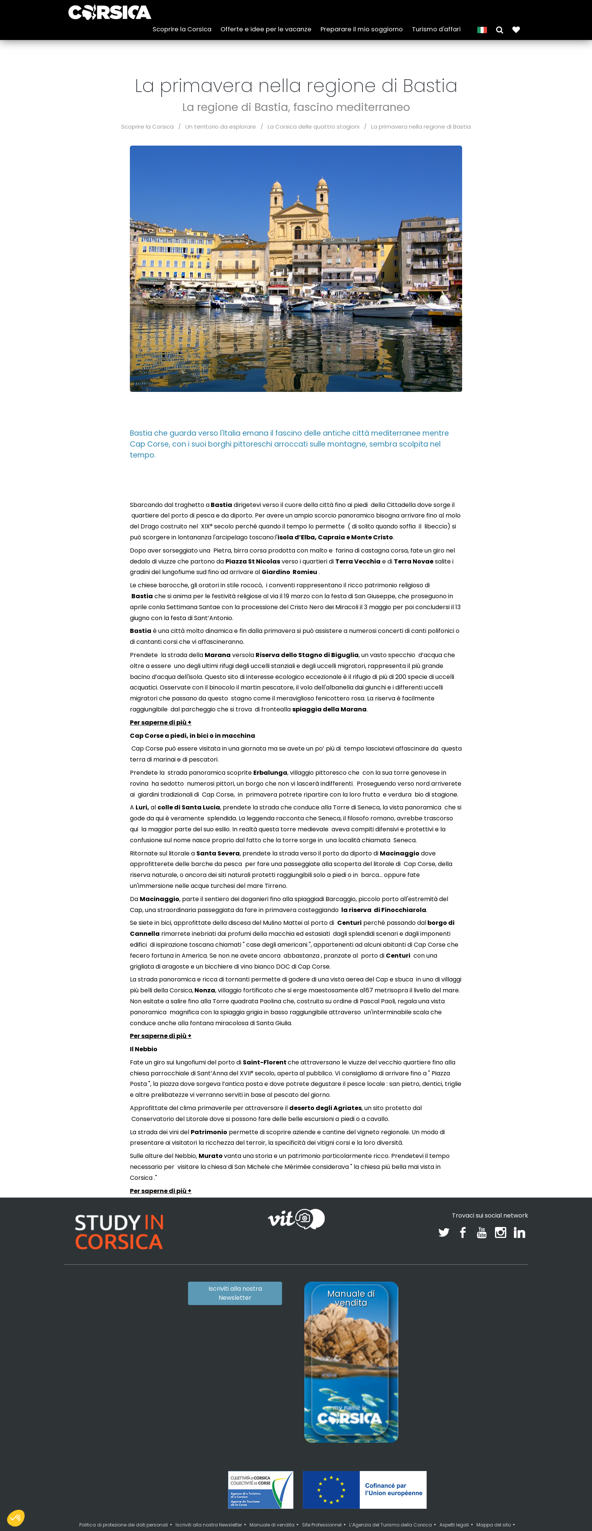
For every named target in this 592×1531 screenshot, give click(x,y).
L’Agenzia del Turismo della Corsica (390, 1525)
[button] (499, 27)
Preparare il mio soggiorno (362, 27)
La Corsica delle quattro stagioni (313, 127)
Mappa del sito (493, 1525)
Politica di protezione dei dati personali (123, 1525)
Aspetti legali (454, 1525)
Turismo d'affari (436, 27)
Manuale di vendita (272, 1525)
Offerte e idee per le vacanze (265, 27)
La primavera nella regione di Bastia (421, 127)
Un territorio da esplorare (220, 127)
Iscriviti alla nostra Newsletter (235, 1293)
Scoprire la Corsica (182, 27)
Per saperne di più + (160, 722)
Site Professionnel (322, 1525)
